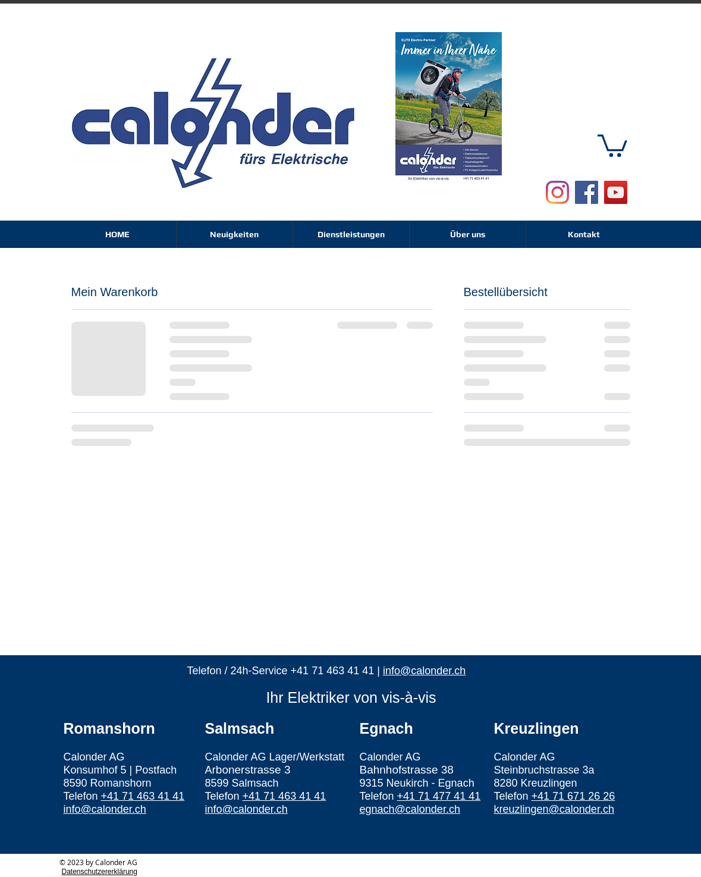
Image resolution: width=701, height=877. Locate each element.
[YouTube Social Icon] (615, 192)
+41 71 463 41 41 (333, 671)
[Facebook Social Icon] (586, 192)
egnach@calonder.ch (410, 809)
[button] (612, 144)
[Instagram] (557, 192)
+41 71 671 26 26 (573, 796)
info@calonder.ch (424, 671)
